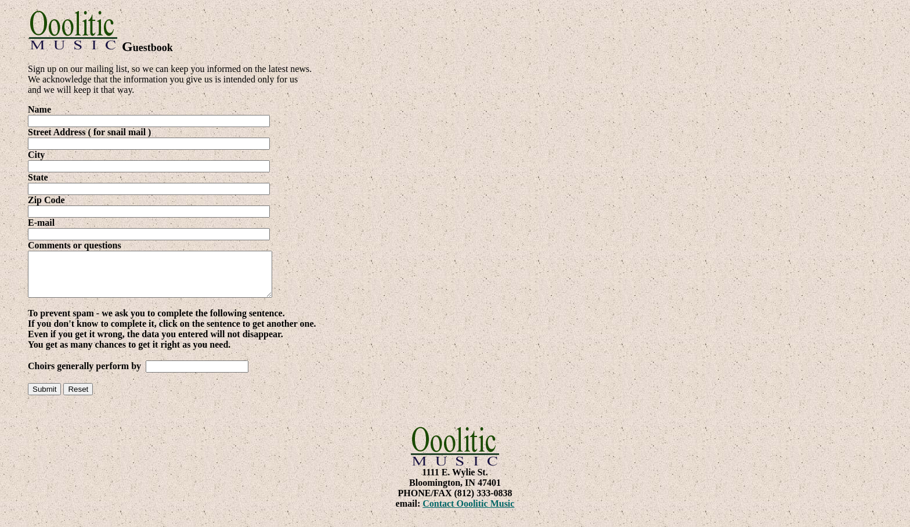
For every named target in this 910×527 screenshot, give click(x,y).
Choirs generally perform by (85, 375)
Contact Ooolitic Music (468, 512)
